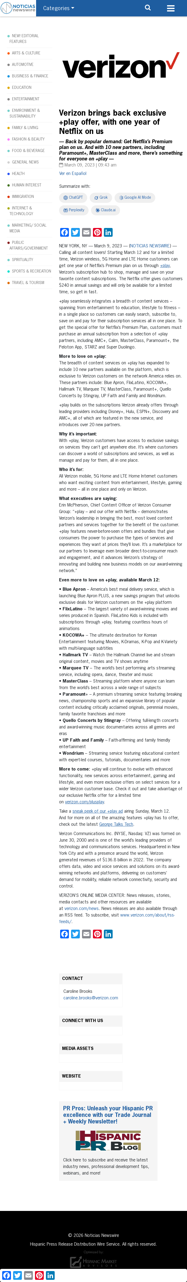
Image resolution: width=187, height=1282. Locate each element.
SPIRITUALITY (22, 260)
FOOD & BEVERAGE (28, 151)
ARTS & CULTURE (26, 53)
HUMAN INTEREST (26, 185)
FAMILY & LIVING (25, 128)
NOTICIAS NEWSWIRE (150, 246)
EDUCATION (21, 88)
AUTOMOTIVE (23, 65)
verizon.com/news (82, 909)
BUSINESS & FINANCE (30, 76)
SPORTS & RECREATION (31, 271)
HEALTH (18, 174)
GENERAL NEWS (25, 162)
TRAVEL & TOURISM (28, 283)
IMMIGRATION (23, 197)
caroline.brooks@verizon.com (90, 998)
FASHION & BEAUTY (28, 139)
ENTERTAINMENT (25, 99)
